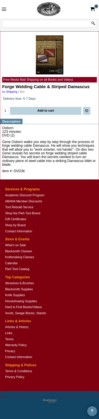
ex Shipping (9, 91)
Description (11, 121)
